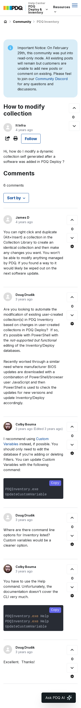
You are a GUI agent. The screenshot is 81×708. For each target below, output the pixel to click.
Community (22, 21)
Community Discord (51, 79)
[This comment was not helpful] (72, 238)
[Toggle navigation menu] (74, 5)
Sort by (14, 198)
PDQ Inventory (48, 21)
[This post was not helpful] (74, 126)
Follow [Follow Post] (31, 138)
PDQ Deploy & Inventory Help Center (5, 22)
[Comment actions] (72, 246)
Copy (55, 483)
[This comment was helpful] (72, 220)
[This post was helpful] (74, 108)
